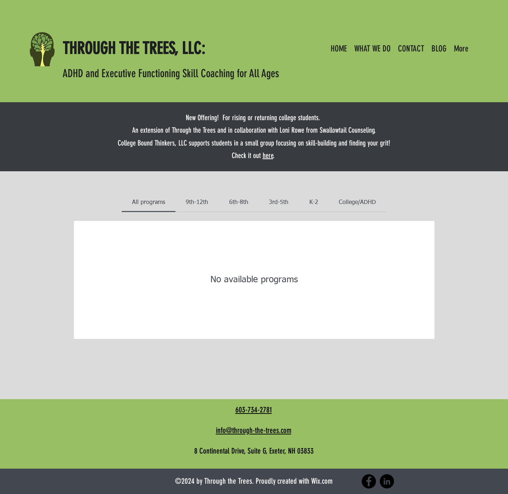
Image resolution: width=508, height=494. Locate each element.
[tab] (148, 202)
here (268, 155)
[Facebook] (369, 481)
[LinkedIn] (387, 481)
